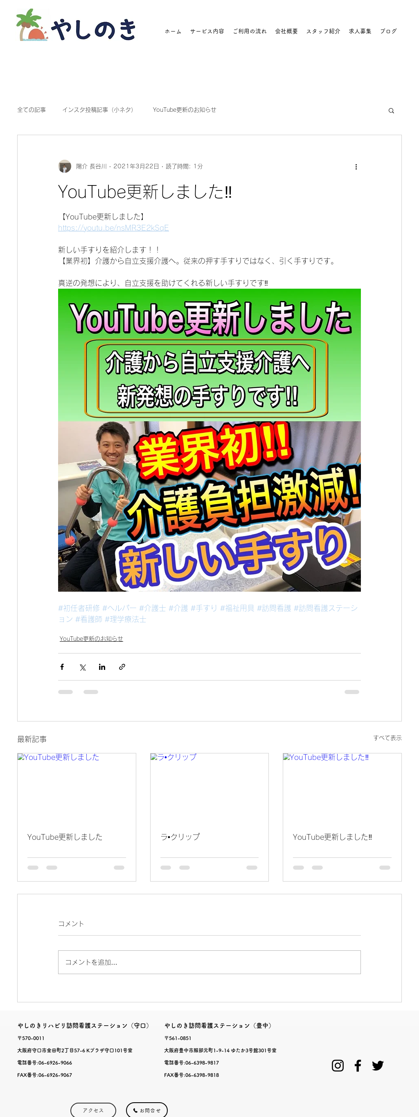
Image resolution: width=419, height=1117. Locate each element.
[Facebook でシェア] (62, 667)
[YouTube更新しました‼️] (342, 786)
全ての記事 (31, 110)
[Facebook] (358, 1066)
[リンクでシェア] (122, 667)
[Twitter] (378, 1066)
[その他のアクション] (356, 166)
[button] (391, 110)
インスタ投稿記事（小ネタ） (99, 110)
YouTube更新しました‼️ (332, 837)
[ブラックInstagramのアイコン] (338, 1066)
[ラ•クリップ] (210, 786)
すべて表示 (387, 738)
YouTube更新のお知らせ (184, 110)
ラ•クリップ (180, 837)
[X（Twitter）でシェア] (82, 667)
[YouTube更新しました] (77, 786)
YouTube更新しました (65, 837)
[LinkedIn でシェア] (102, 667)
